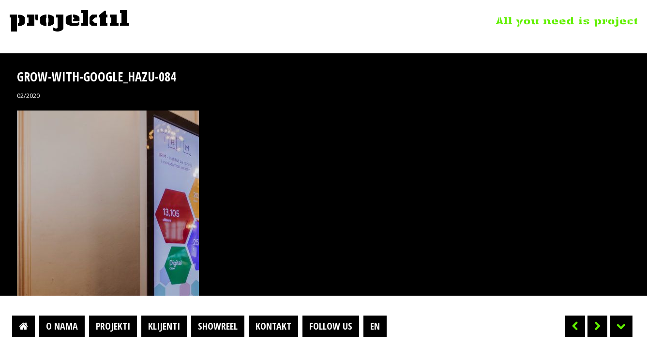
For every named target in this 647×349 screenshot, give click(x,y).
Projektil (69, 21)
